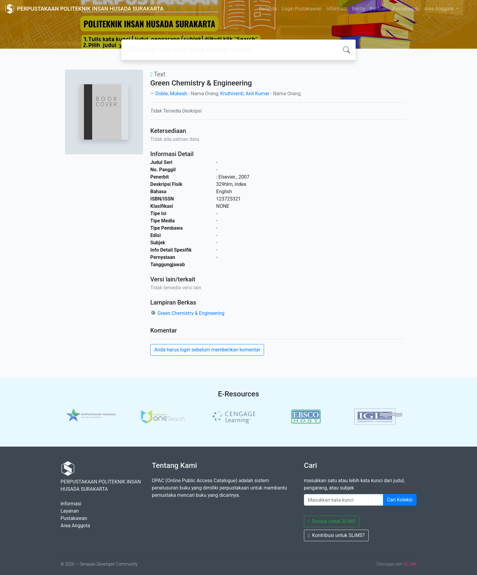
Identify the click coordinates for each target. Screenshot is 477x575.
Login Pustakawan (302, 9)
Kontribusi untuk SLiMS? (336, 535)
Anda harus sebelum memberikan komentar (207, 350)
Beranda (268, 9)
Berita (358, 9)
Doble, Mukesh (171, 93)
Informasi (336, 9)
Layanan (70, 511)
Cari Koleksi (400, 500)
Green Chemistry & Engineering (191, 313)
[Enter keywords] (343, 500)
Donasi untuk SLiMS (331, 521)
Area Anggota (439, 9)
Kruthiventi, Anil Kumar (244, 93)
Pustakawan (405, 9)
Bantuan (379, 9)
